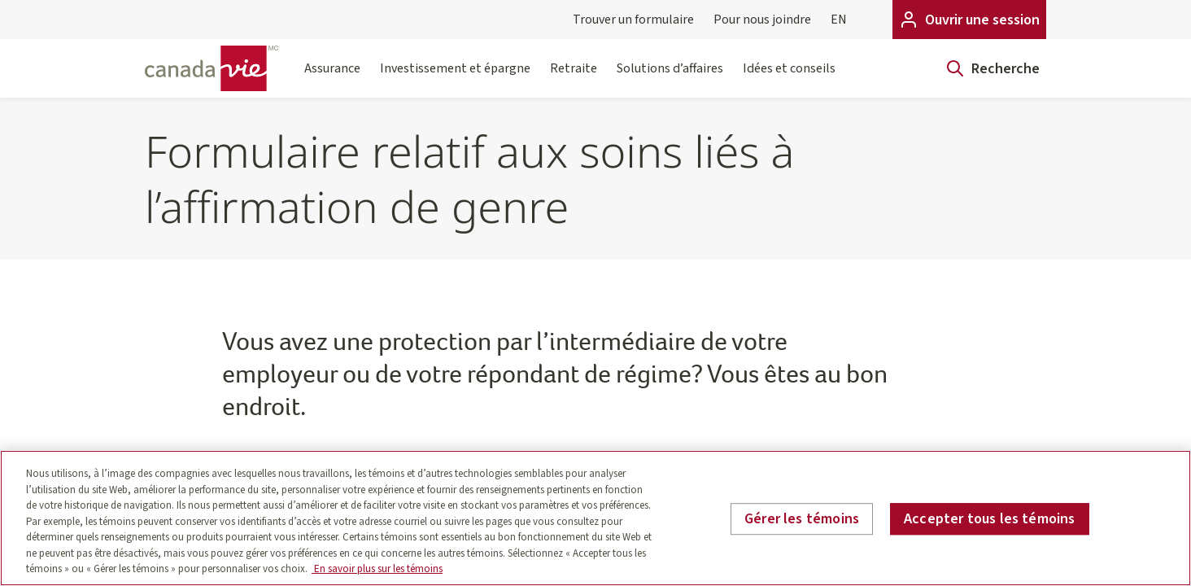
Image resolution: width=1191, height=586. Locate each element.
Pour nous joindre (762, 19)
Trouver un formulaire (633, 19)
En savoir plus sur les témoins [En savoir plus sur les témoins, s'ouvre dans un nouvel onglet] (377, 569)
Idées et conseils (789, 78)
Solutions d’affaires (670, 78)
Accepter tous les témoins (989, 519)
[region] (595, 518)
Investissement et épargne (455, 78)
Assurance (332, 78)
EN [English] (839, 19)
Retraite (573, 78)
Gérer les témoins (801, 519)
